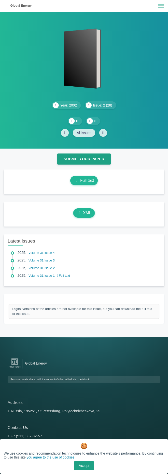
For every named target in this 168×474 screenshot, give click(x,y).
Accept (84, 466)
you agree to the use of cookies (51, 457)
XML (84, 213)
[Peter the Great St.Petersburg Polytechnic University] (15, 368)
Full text (84, 180)
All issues (84, 133)
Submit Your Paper (84, 159)
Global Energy (21, 5)
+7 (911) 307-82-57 (26, 436)
